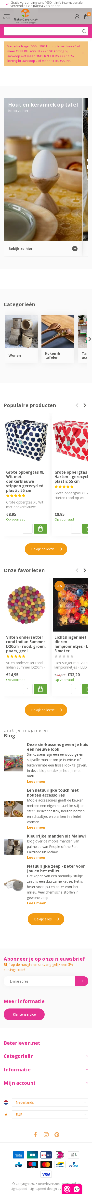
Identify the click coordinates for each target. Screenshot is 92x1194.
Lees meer (36, 781)
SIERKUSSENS (61, 61)
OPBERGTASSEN (28, 51)
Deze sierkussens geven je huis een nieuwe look (57, 747)
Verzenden (52, 5)
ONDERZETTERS (47, 56)
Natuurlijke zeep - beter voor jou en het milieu (56, 868)
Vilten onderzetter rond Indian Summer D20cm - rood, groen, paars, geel (26, 644)
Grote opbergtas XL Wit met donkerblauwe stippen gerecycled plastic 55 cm (25, 481)
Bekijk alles (46, 919)
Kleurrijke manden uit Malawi (56, 836)
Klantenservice (24, 1014)
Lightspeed (19, 1189)
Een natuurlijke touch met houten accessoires (53, 792)
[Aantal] (28, 528)
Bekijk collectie (46, 549)
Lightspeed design (43, 1189)
